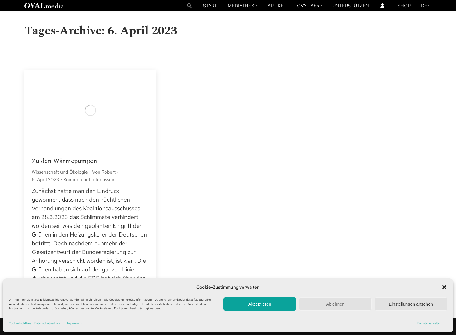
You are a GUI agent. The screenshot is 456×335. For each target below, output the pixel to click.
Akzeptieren (259, 304)
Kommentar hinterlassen (88, 180)
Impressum (74, 323)
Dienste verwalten (429, 323)
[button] (444, 287)
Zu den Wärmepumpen (64, 161)
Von (104, 172)
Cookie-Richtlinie (20, 323)
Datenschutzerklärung (49, 323)
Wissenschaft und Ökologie (60, 172)
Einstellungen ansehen (411, 304)
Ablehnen (335, 304)
